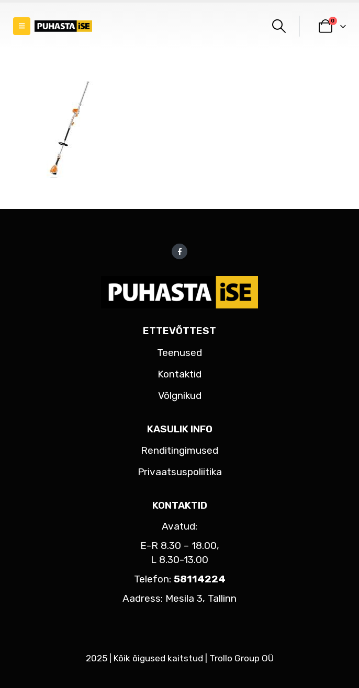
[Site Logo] (63, 26)
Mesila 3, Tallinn (201, 598)
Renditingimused (179, 450)
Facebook (179, 251)
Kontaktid (179, 374)
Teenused (179, 353)
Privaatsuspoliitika (180, 472)
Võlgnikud (179, 395)
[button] (21, 26)
